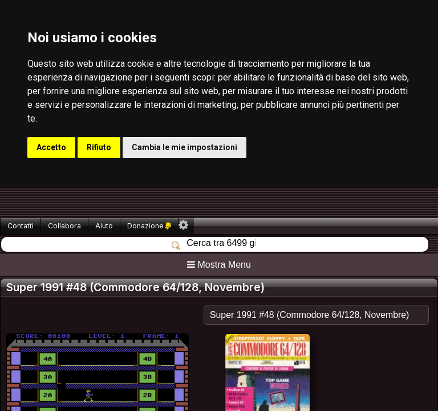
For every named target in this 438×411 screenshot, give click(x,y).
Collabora (64, 225)
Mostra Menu (219, 264)
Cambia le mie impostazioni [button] (184, 147)
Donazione (149, 225)
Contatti (20, 225)
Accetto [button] (51, 147)
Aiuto (104, 225)
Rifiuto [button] (99, 147)
